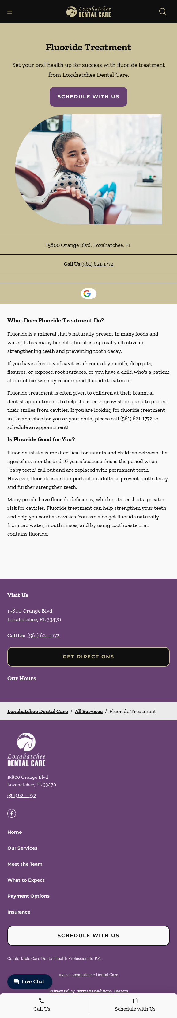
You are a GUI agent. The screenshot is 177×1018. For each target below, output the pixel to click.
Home (14, 832)
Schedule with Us (88, 96)
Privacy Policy (62, 991)
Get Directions (88, 657)
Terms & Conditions (94, 991)
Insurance (18, 912)
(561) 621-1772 (97, 263)
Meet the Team (25, 864)
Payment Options (28, 896)
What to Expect (26, 880)
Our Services (22, 848)
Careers (121, 991)
